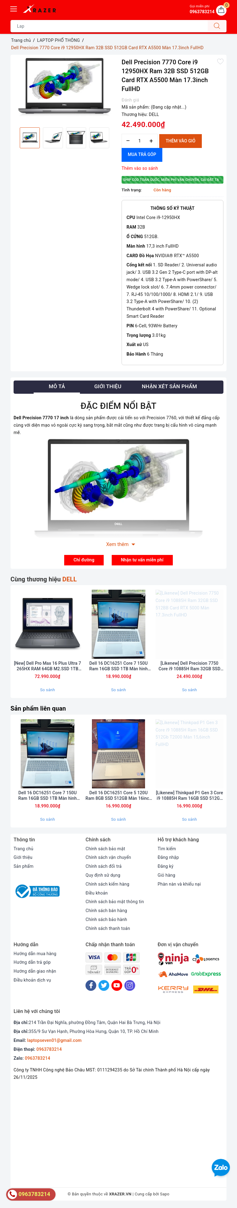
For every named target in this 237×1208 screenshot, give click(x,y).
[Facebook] (90, 986)
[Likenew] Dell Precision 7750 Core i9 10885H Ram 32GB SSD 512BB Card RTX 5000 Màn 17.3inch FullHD (190, 666)
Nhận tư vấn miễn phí (142, 559)
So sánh (47, 690)
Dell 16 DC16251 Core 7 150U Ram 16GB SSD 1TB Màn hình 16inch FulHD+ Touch (118, 666)
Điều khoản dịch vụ (32, 981)
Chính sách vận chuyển (108, 858)
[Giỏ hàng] (221, 10)
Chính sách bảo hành (106, 920)
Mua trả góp (142, 154)
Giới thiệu (23, 858)
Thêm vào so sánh (140, 168)
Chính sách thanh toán (107, 929)
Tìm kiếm (167, 849)
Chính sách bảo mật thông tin (114, 902)
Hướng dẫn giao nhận (35, 972)
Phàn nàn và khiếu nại (179, 885)
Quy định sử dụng (102, 876)
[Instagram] (129, 986)
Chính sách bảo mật (105, 849)
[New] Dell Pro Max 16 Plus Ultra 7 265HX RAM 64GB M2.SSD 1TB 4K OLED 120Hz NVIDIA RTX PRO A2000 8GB (47, 666)
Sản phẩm (24, 867)
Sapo (165, 1195)
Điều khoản (96, 893)
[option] (64, 87)
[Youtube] (116, 986)
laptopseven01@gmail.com (54, 1041)
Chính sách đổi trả (103, 867)
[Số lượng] (139, 141)
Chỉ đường (83, 559)
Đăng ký (166, 867)
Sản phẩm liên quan (38, 709)
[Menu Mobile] (13, 8)
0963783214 (49, 1050)
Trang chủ (23, 849)
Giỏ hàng (166, 876)
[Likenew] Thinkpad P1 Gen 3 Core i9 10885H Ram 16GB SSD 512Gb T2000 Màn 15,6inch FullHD (189, 796)
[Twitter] (103, 986)
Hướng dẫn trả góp (32, 963)
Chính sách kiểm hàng (107, 885)
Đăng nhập (168, 858)
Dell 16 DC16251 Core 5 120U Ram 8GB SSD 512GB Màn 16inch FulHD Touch (118, 796)
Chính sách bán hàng (106, 911)
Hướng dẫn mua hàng (35, 954)
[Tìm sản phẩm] (109, 26)
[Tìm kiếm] (217, 26)
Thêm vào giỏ (180, 140)
